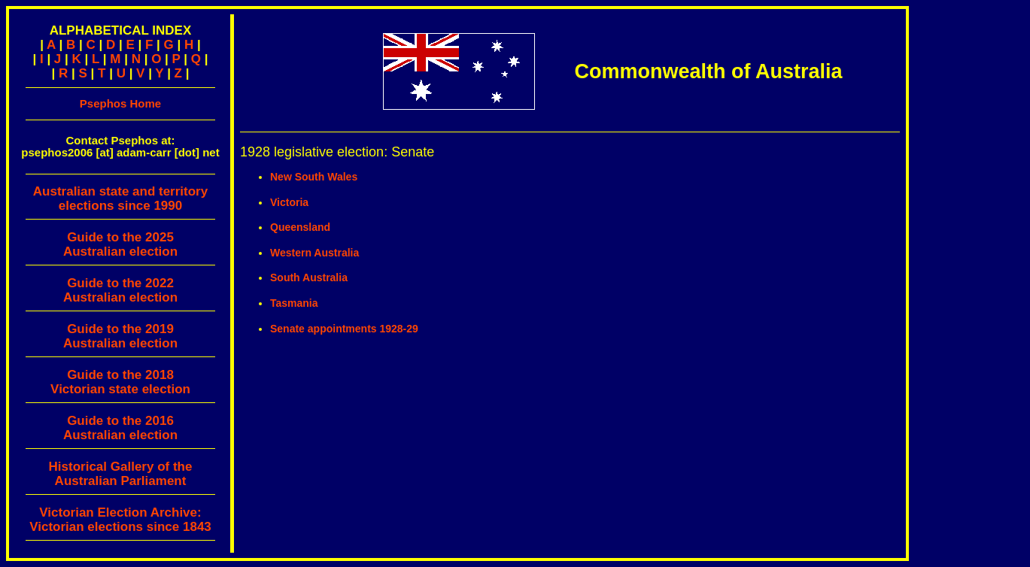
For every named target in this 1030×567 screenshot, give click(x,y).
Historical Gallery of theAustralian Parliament (121, 473)
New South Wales (313, 177)
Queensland (300, 227)
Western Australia (314, 253)
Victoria (289, 202)
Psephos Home (120, 103)
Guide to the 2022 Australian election (120, 290)
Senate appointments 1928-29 (344, 329)
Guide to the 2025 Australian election (120, 244)
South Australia (309, 277)
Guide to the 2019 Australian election (120, 336)
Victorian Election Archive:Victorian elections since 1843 (120, 519)
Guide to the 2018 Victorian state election (120, 382)
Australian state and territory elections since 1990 (120, 202)
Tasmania (294, 303)
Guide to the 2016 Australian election (120, 428)
